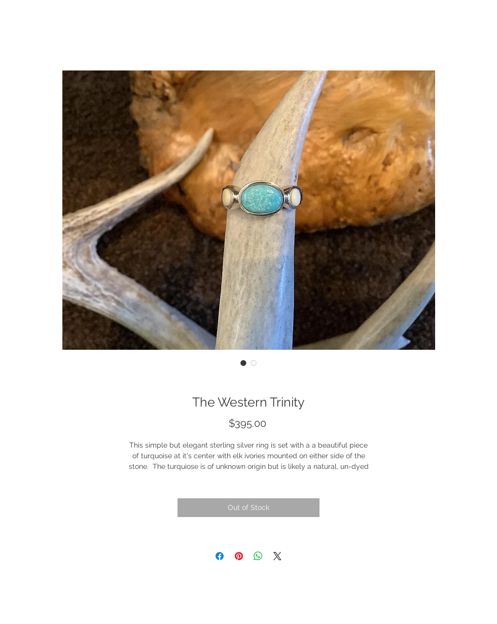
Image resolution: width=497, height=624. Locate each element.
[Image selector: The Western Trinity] (243, 363)
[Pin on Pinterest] (239, 556)
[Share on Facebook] (220, 556)
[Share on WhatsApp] (258, 556)
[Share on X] (277, 556)
